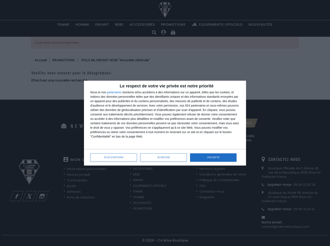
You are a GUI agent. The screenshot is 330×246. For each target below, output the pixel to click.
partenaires (114, 92)
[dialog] (165, 123)
